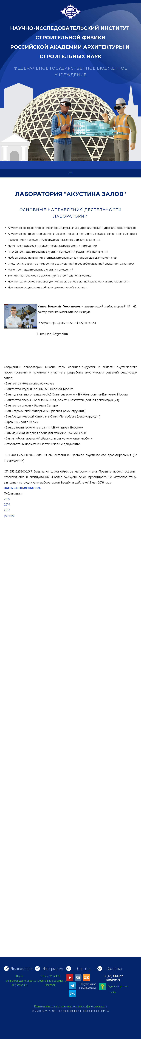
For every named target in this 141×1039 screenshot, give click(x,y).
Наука (19, 976)
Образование (19, 985)
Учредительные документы (50, 980)
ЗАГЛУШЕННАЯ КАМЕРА (22, 488)
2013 (7, 510)
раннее (9, 515)
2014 (7, 504)
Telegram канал (87, 984)
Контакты (50, 985)
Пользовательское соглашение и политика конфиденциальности (70, 1006)
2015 (7, 499)
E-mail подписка (87, 988)
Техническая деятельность (19, 980)
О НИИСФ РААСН (51, 976)
